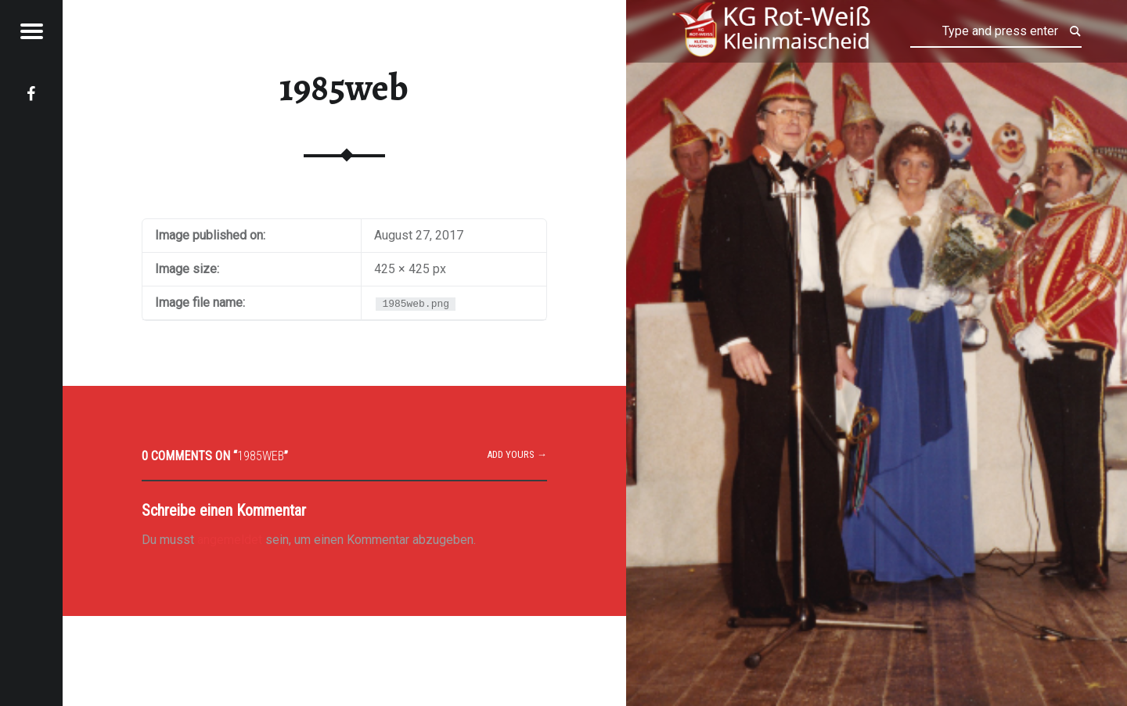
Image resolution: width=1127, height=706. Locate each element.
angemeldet (229, 539)
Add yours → (517, 454)
